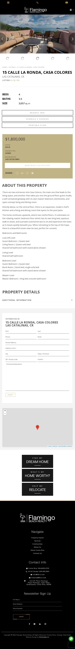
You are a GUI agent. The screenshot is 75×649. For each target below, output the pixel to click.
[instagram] (45, 624)
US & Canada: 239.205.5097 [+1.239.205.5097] (39, 571)
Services (37, 541)
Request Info (37, 113)
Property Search (37, 538)
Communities (37, 544)
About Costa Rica (37, 550)
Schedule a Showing (37, 119)
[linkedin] (40, 624)
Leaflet (49, 446)
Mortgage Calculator (37, 165)
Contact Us (37, 553)
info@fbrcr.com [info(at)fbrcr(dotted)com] (39, 574)
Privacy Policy (51, 635)
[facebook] (29, 624)
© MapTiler (54, 446)
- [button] (5, 413)
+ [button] (5, 410)
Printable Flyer (37, 125)
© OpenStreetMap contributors (65, 446)
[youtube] (34, 624)
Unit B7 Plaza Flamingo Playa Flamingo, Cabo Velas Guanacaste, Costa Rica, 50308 (38, 582)
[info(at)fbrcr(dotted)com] (66, 2)
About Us (37, 547)
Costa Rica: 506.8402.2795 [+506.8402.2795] (38, 568)
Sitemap (59, 635)
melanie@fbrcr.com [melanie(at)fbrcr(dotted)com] (38, 578)
